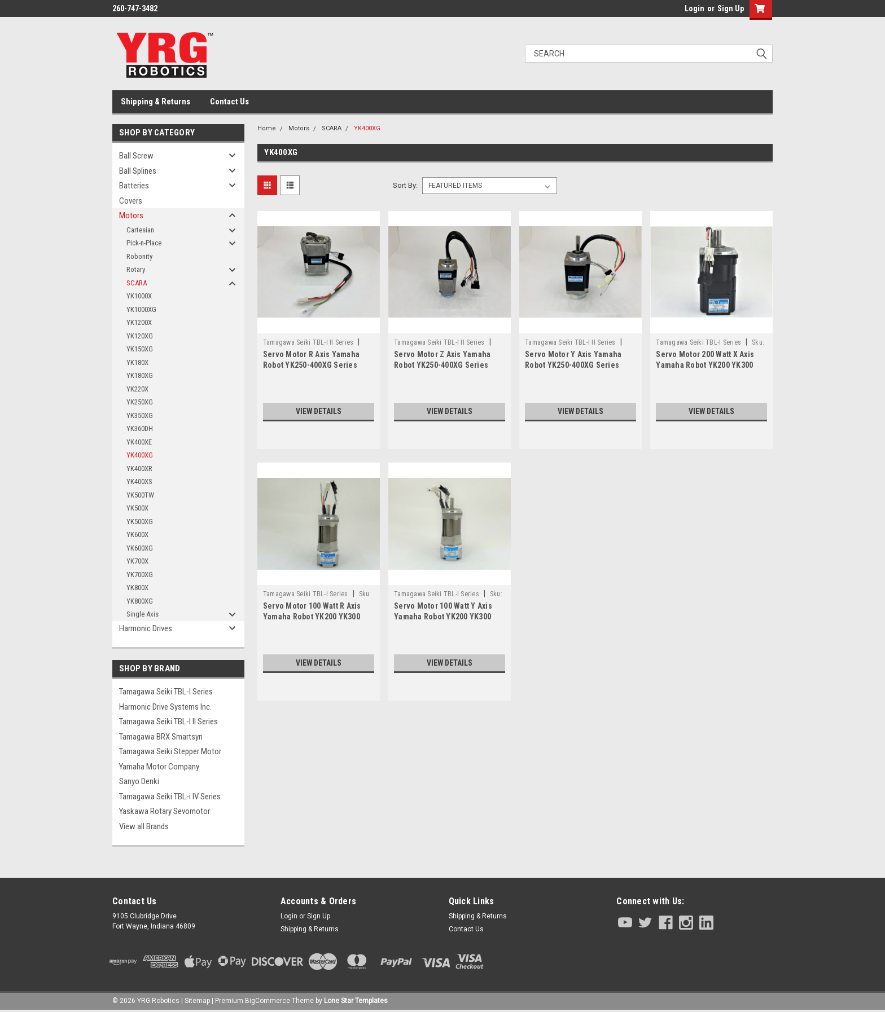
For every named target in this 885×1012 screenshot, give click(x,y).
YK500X (137, 508)
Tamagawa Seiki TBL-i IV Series (170, 796)
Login (694, 8)
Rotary (135, 269)
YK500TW (140, 495)
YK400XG (139, 455)
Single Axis (142, 614)
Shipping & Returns (155, 101)
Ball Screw (136, 156)
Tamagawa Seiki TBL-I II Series (168, 721)
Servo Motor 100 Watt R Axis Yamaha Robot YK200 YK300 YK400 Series (312, 616)
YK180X (137, 362)
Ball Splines (137, 171)
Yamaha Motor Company (159, 767)
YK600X (137, 534)
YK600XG (139, 548)
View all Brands (144, 826)
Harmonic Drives (145, 628)
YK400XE (139, 442)
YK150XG (139, 349)
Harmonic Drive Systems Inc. (165, 707)
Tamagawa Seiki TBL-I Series (166, 692)
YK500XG (139, 521)
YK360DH (139, 428)
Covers (130, 201)
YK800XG (139, 601)
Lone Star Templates (356, 1001)
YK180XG (139, 375)
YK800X (137, 587)
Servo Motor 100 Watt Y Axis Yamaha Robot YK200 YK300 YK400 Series (443, 616)
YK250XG (139, 402)
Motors (131, 215)
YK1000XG (141, 309)
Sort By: (405, 185)
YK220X (137, 389)
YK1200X (139, 322)
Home (266, 128)
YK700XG (139, 574)
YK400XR (139, 468)
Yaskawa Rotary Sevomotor (164, 811)
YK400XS (139, 481)
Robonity (139, 256)
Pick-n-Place (143, 243)
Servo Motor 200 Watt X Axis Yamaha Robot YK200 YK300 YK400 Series (705, 365)
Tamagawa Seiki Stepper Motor (170, 751)
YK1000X (139, 296)
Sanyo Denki (139, 781)
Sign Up (730, 8)
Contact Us (229, 101)
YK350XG (139, 415)
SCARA (136, 283)
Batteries (134, 186)
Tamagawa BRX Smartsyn (161, 737)
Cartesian (140, 230)
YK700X (137, 561)
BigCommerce (267, 1001)
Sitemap (197, 1001)
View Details (318, 411)
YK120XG (139, 336)
